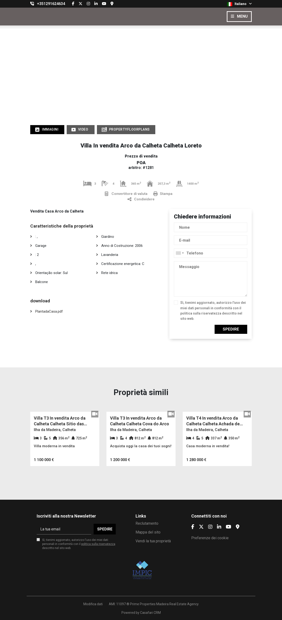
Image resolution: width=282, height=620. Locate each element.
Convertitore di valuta (126, 194)
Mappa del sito (148, 532)
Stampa (162, 194)
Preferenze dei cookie (210, 538)
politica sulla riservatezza (200, 313)
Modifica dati (93, 604)
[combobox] (210, 253)
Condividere (141, 199)
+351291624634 (51, 3)
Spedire (231, 329)
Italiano (239, 4)
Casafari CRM (150, 613)
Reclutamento (147, 523)
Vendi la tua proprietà (153, 541)
